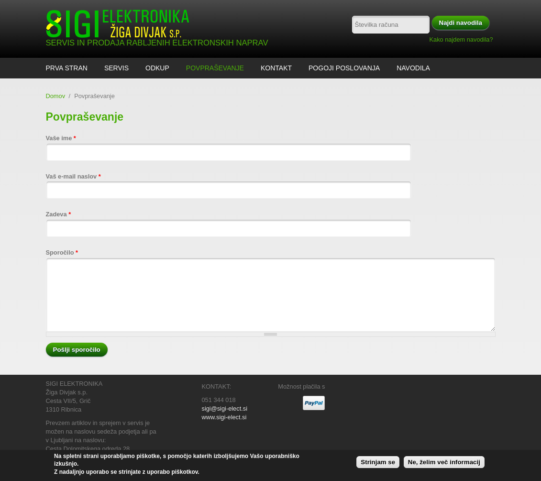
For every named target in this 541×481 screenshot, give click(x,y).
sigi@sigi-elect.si (224, 408)
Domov (56, 96)
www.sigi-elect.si (224, 417)
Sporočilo (62, 252)
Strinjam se (378, 462)
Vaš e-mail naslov (73, 176)
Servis (116, 68)
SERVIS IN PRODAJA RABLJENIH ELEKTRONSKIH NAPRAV (157, 42)
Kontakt (276, 68)
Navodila (413, 68)
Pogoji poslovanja (344, 68)
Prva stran (67, 68)
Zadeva (58, 214)
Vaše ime (61, 138)
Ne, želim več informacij (444, 462)
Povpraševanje (215, 68)
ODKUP (157, 68)
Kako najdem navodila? (461, 39)
